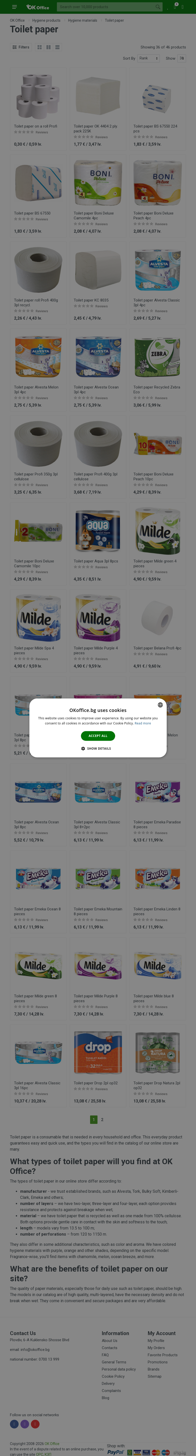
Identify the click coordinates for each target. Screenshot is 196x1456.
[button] (98, 748)
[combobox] (160, 704)
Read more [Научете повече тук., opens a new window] (143, 723)
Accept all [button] (98, 736)
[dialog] (98, 727)
